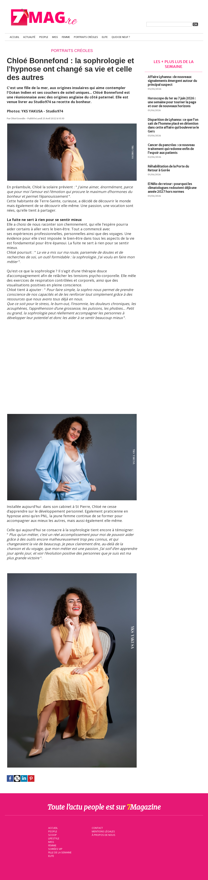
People (43, 37)
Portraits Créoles (86, 37)
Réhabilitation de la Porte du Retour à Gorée (168, 168)
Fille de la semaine (59, 852)
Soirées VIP (54, 848)
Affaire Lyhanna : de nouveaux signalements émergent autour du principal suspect (172, 81)
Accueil (14, 37)
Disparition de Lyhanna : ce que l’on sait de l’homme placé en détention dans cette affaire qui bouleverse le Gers (173, 125)
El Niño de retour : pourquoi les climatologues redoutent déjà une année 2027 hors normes (172, 188)
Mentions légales (103, 831)
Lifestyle (53, 838)
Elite (105, 37)
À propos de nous (103, 834)
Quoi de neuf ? (121, 37)
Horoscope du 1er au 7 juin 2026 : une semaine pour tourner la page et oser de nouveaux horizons (172, 102)
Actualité (29, 37)
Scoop (52, 834)
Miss (55, 37)
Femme (66, 37)
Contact (97, 827)
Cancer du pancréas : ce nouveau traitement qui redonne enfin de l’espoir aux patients (171, 149)
